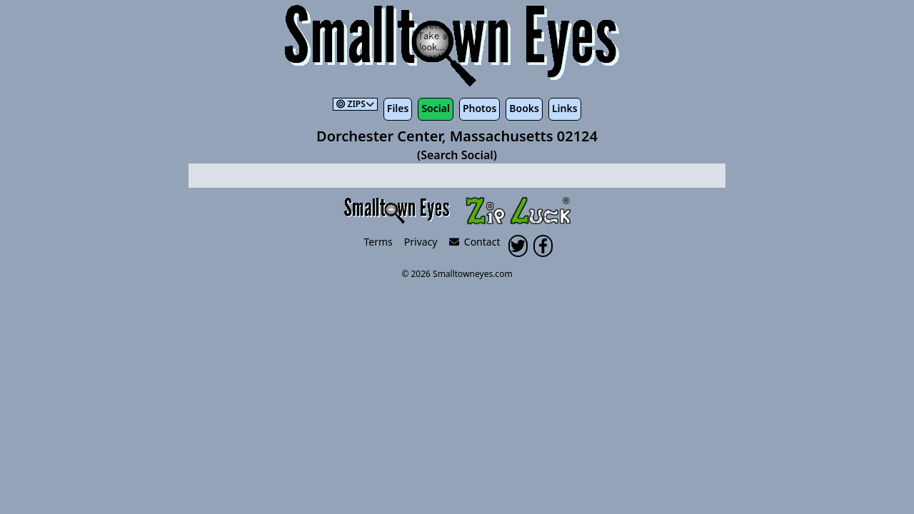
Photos (479, 108)
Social (435, 108)
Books (524, 108)
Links (565, 108)
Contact (475, 241)
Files (398, 108)
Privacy (421, 241)
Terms (378, 241)
